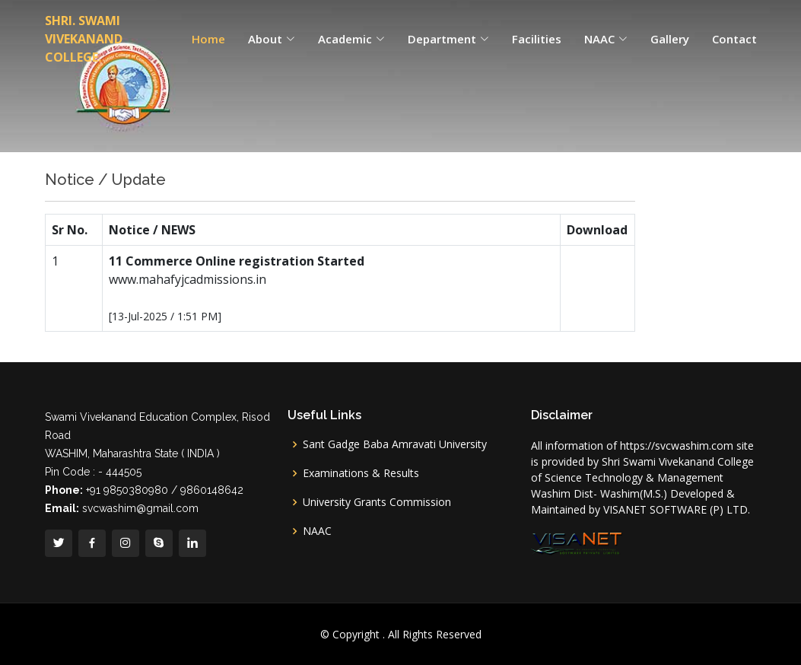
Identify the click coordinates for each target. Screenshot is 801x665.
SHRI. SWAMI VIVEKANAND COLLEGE (83, 38)
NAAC (317, 531)
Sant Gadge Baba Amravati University (395, 444)
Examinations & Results (361, 473)
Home (208, 38)
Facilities (536, 38)
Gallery (669, 38)
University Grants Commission (377, 502)
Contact (734, 38)
